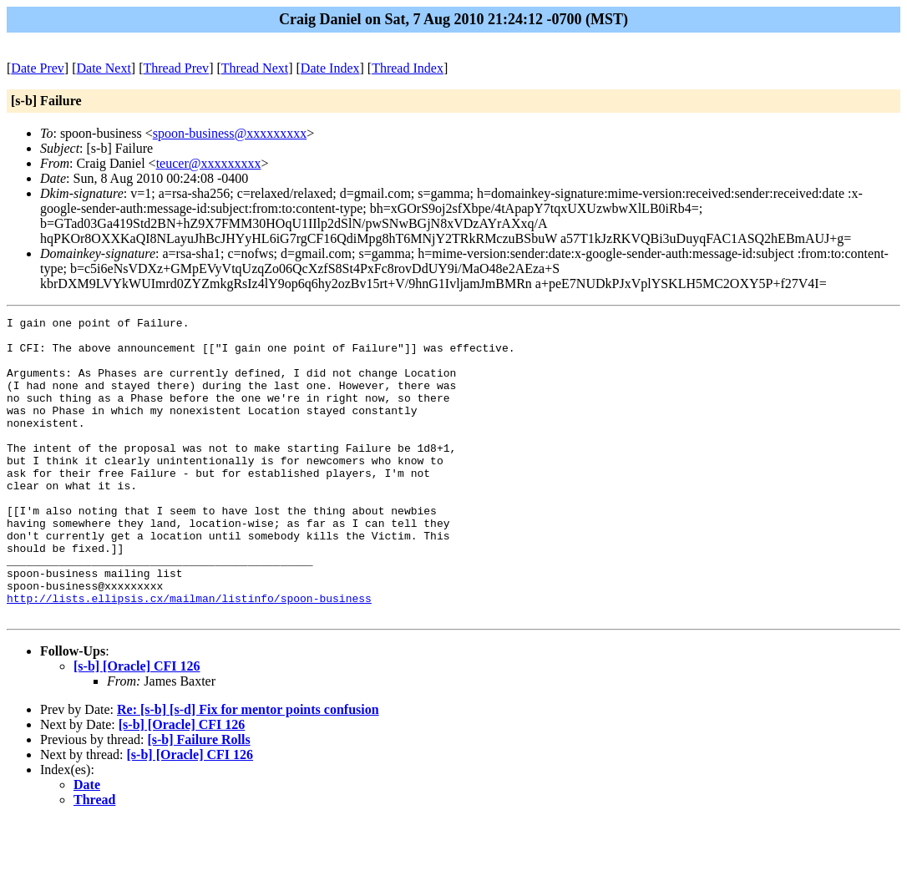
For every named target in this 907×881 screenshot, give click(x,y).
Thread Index (407, 68)
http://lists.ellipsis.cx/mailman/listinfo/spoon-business (189, 655)
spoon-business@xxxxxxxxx (230, 133)
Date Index (330, 68)
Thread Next (254, 68)
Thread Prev (176, 68)
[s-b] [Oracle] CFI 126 (136, 726)
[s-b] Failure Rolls (198, 799)
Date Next (104, 68)
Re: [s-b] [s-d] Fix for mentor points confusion (248, 769)
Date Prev (37, 68)
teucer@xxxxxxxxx (208, 163)
